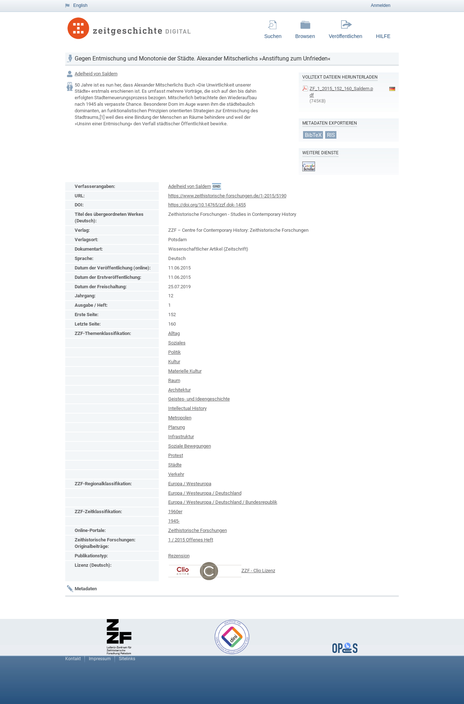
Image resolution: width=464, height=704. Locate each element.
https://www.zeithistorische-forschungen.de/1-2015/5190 (227, 195)
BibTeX (313, 134)
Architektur (179, 390)
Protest (175, 455)
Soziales (177, 342)
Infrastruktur (181, 436)
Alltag (174, 333)
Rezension (179, 555)
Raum (174, 380)
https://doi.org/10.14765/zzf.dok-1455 (207, 205)
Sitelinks (127, 658)
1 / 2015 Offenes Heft (190, 539)
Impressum (100, 658)
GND (216, 186)
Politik (174, 352)
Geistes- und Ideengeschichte (199, 399)
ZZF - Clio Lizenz (258, 570)
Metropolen (179, 417)
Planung (176, 427)
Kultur (174, 361)
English (80, 5)
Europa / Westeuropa (189, 483)
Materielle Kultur (185, 371)
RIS (331, 134)
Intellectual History (187, 408)
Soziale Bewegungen (189, 446)
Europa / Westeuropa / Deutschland (204, 493)
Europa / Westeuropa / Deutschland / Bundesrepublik (222, 502)
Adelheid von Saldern (96, 73)
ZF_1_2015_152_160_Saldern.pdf (341, 92)
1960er (175, 511)
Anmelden (380, 5)
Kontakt (73, 658)
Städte (175, 465)
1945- (174, 521)
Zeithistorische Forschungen (197, 530)
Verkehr (176, 474)
